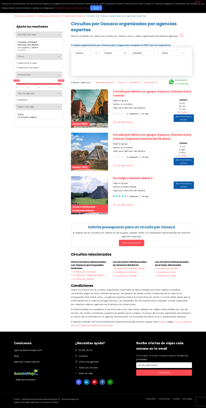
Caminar (38, 50)
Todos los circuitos (88, 367)
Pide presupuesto (131, 243)
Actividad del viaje (27, 34)
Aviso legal (187, 399)
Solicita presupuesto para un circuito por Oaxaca (131, 227)
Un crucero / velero (38, 47)
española (21, 99)
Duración (135, 82)
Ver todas (182, 112)
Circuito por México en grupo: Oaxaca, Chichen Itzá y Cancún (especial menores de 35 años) (152, 137)
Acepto (96, 8)
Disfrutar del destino (38, 45)
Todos (38, 114)
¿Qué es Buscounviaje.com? (28, 350)
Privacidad (151, 399)
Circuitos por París (165, 272)
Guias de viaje (86, 373)
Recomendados (104, 82)
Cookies (176, 399)
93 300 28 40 (85, 350)
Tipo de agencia (26, 93)
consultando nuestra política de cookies (71, 8)
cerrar (197, 1)
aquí (162, 322)
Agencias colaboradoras (26, 361)
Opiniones (150, 82)
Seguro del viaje (26, 106)
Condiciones (164, 399)
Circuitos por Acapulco (83, 271)
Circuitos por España (167, 268)
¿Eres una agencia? (89, 361)
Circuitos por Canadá (124, 275)
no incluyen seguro (38, 117)
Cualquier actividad (38, 42)
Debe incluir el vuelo (26, 63)
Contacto (83, 356)
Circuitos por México (82, 279)
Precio (122, 82)
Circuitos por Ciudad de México (88, 275)
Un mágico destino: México (133, 178)
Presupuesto (24, 74)
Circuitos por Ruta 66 (125, 272)
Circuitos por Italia (165, 275)
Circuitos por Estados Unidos (129, 268)
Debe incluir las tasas (27, 67)
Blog (16, 356)
